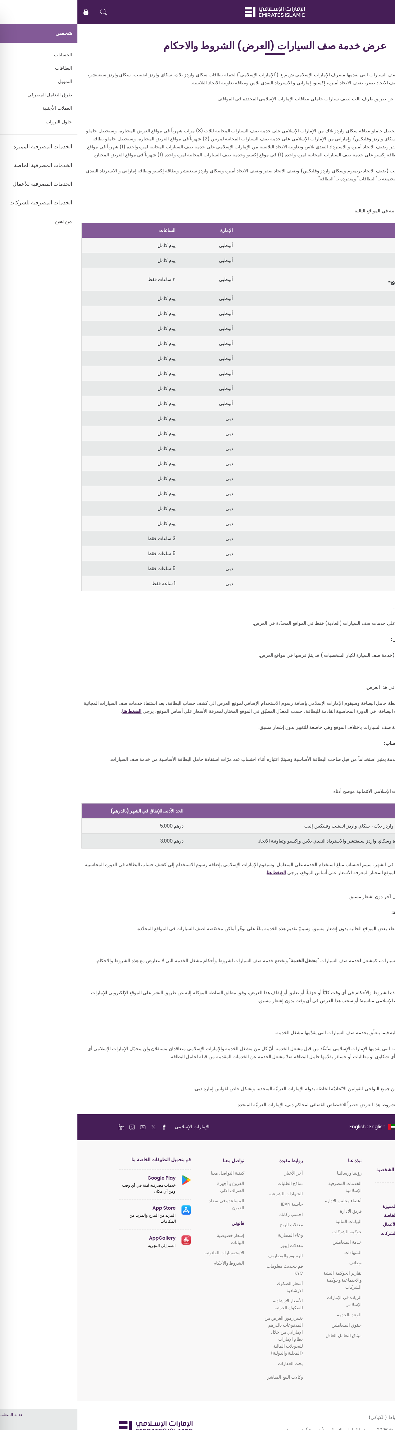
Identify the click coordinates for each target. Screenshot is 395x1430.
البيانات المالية (271, 1221)
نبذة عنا (277, 1161)
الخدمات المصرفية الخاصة (330, 1215)
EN (370, 12)
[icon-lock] (8, 12)
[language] (295, 1126)
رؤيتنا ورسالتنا (272, 1173)
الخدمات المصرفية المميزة (329, 1206)
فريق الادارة (273, 1211)
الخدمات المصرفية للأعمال (330, 1224)
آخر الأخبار (216, 1173)
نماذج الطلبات (213, 1183)
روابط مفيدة (214, 1161)
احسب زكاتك (214, 1214)
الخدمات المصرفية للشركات (328, 1233)
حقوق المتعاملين (269, 1325)
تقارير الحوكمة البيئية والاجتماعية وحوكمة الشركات (265, 1280)
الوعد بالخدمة (272, 1315)
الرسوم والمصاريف (208, 1256)
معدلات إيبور (214, 1245)
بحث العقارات (213, 1363)
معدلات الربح (214, 1225)
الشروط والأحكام (151, 1263)
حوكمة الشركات (269, 1232)
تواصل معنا (156, 1161)
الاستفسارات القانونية (147, 1253)
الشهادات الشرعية (209, 1194)
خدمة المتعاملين (269, 1242)
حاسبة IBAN (215, 1204)
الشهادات (275, 1252)
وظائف (278, 1263)
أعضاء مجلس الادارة (266, 1201)
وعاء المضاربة (213, 1235)
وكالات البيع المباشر (208, 1377)
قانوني (160, 1223)
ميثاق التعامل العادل (266, 1335)
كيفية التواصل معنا (150, 1173)
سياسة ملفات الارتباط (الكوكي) (322, 1417)
